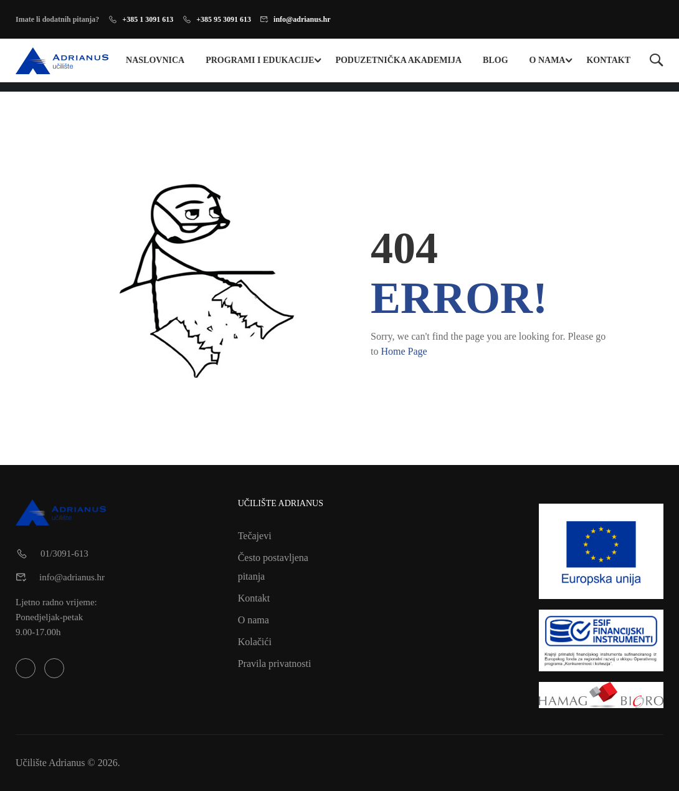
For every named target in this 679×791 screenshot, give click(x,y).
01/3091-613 (64, 553)
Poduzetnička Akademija (398, 60)
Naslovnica (155, 60)
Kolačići (255, 641)
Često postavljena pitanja (273, 567)
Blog (495, 60)
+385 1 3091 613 (147, 19)
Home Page (404, 351)
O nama (547, 60)
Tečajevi (255, 535)
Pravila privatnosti (274, 663)
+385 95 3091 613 (223, 19)
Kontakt (608, 60)
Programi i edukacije (260, 60)
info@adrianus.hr (302, 19)
